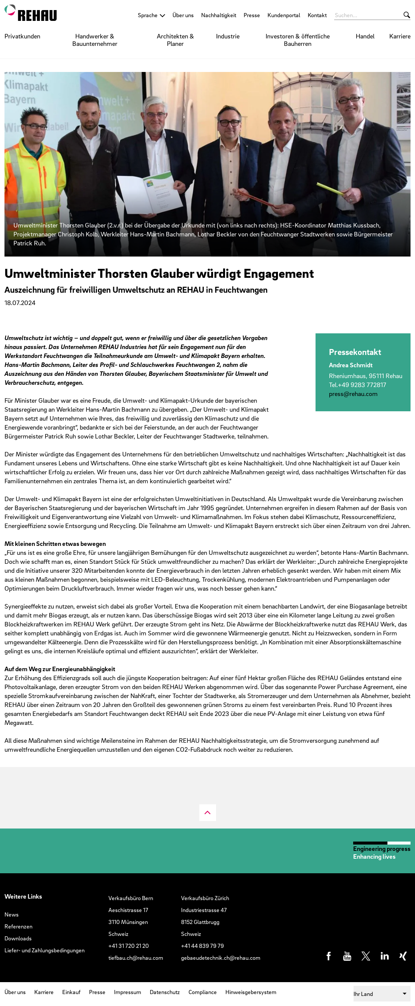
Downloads (18, 938)
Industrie (228, 36)
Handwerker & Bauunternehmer (94, 39)
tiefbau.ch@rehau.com (135, 957)
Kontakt (317, 15)
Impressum (127, 992)
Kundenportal (283, 15)
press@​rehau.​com (353, 393)
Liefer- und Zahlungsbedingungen (44, 950)
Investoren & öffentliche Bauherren (298, 39)
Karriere (400, 36)
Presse (252, 15)
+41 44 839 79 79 (202, 945)
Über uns (183, 15)
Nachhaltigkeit (218, 15)
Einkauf (71, 992)
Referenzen (18, 926)
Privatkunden (22, 36)
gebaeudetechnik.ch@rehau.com (220, 957)
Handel (365, 36)
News (11, 914)
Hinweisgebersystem (250, 992)
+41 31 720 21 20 (128, 945)
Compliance (203, 992)
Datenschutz (165, 992)
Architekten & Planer (175, 39)
